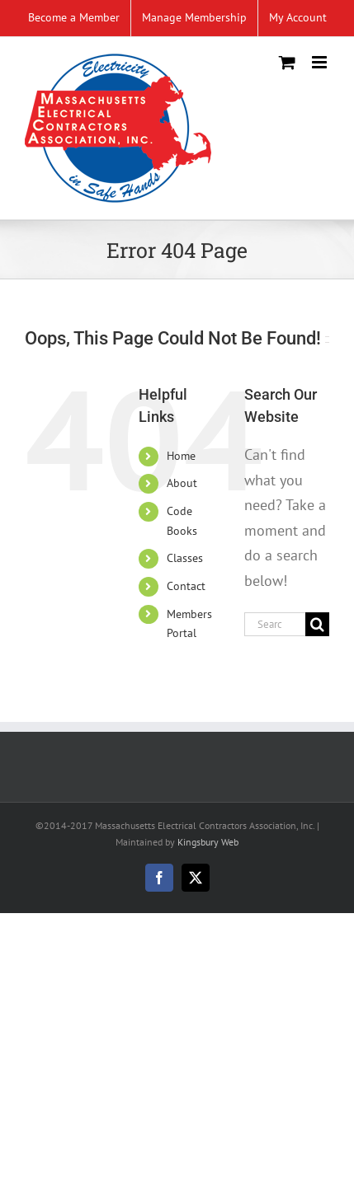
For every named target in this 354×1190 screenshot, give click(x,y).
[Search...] (274, 624)
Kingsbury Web (207, 842)
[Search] (317, 624)
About (182, 483)
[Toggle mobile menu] (320, 62)
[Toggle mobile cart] (287, 62)
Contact (186, 586)
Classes (185, 557)
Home (181, 455)
